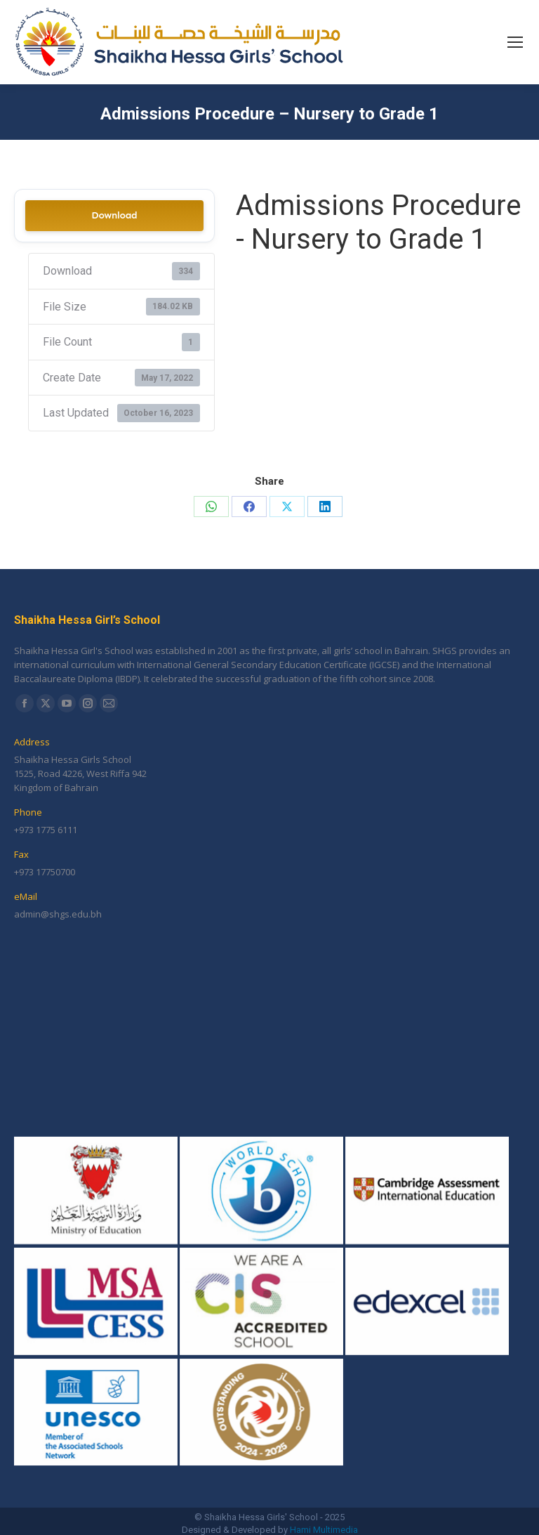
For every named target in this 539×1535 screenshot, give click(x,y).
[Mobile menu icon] (515, 42)
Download (114, 215)
